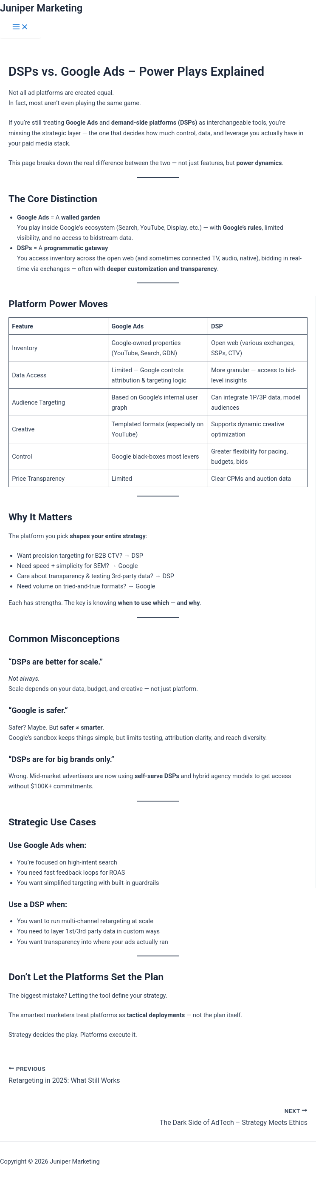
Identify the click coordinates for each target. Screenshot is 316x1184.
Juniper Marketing (41, 8)
